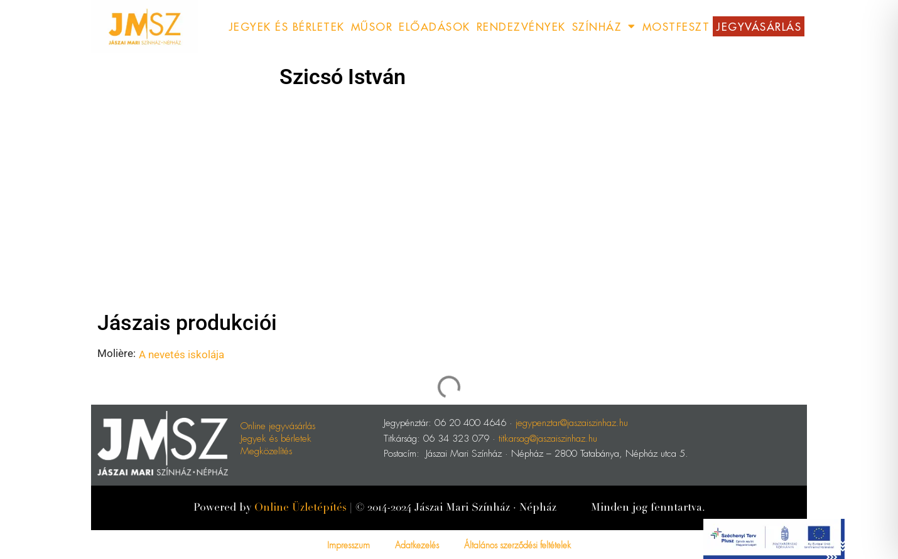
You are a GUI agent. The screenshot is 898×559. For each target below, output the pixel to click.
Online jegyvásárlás (278, 425)
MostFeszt (676, 26)
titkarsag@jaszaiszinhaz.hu (548, 438)
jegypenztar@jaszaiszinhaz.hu (572, 422)
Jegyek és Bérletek (287, 26)
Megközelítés (266, 450)
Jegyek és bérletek (276, 438)
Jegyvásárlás (758, 26)
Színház (604, 26)
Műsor (372, 26)
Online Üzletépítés (300, 507)
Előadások (434, 26)
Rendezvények (521, 26)
